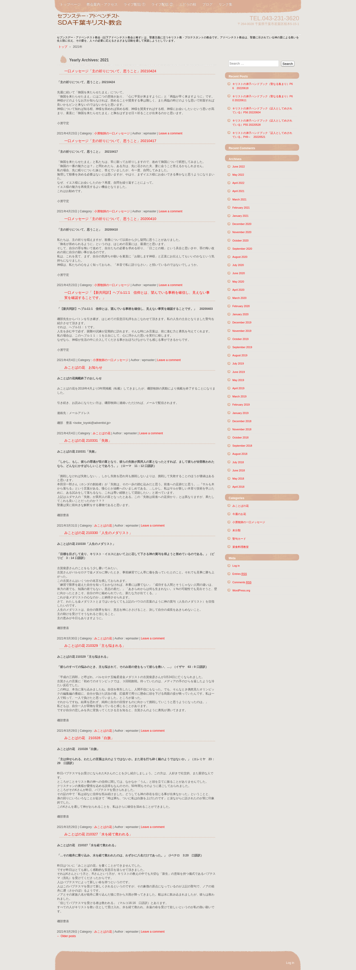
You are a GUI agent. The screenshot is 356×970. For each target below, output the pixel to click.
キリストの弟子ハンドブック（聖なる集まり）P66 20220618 (262, 85)
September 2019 (242, 347)
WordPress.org (241, 590)
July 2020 (238, 265)
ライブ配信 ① (134, 4)
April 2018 (238, 486)
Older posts (66, 936)
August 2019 (239, 355)
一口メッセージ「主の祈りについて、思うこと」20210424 (110, 71)
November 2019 (241, 330)
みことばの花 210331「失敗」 (88, 440)
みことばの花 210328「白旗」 (89, 738)
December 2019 (241, 322)
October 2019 (240, 339)
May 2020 (238, 281)
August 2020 (239, 256)
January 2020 (240, 314)
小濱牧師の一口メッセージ (112, 133)
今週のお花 (239, 513)
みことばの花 (102, 433)
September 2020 (242, 248)
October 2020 (240, 240)
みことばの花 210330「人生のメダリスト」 (98, 533)
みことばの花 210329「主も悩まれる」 (95, 646)
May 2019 (238, 380)
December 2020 (241, 223)
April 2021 (238, 191)
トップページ (70, 4)
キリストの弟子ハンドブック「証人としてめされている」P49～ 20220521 (262, 134)
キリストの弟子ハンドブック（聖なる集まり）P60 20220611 (262, 98)
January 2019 (240, 413)
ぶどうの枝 (187, 4)
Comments (241, 582)
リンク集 (225, 4)
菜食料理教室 (240, 546)
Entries (239, 574)
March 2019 (239, 396)
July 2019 (238, 363)
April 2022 (238, 182)
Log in (236, 565)
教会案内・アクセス (102, 4)
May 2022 (238, 174)
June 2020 (238, 273)
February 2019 (241, 404)
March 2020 (239, 297)
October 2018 (240, 437)
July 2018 (238, 462)
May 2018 (238, 478)
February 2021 (241, 207)
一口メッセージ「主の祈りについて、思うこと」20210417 (110, 141)
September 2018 (242, 445)
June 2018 (238, 470)
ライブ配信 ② (162, 4)
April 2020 (238, 289)
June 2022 (238, 166)
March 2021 (239, 199)
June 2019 (238, 371)
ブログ (207, 4)
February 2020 (241, 306)
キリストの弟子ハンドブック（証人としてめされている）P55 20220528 (262, 122)
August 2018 (239, 453)
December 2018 (241, 421)
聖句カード (239, 538)
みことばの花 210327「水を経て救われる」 (98, 834)
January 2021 (240, 215)
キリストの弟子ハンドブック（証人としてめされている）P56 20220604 (262, 110)
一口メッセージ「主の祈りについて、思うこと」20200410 (110, 219)
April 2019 (238, 388)
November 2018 (241, 429)
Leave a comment (170, 133)
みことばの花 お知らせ (83, 367)
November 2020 (241, 232)
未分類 (236, 530)
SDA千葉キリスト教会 (114, 20)
